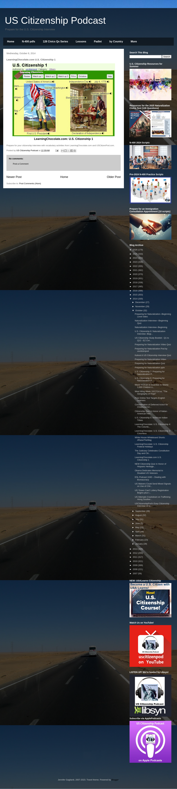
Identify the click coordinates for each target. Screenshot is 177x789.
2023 (135, 262)
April (137, 531)
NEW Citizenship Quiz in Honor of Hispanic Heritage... (150, 465)
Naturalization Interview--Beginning (151, 327)
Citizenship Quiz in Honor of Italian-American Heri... (151, 412)
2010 (135, 561)
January (139, 544)
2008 (135, 569)
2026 (135, 249)
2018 (135, 282)
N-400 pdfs (28, 41)
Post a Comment (20, 164)
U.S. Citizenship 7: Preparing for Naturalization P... (150, 372)
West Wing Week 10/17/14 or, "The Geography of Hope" (151, 392)
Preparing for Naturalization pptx (150, 367)
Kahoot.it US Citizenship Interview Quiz (153, 355)
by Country (116, 41)
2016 (135, 290)
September (140, 511)
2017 (135, 286)
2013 (135, 549)
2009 (135, 565)
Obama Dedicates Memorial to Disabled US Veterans (149, 471)
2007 (135, 573)
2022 (135, 266)
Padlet (98, 41)
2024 (135, 258)
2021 (135, 270)
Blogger (115, 780)
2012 (135, 553)
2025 (135, 254)
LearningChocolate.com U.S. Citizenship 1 (148, 458)
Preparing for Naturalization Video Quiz (153, 344)
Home (10, 41)
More (134, 41)
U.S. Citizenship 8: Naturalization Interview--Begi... (150, 332)
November (140, 306)
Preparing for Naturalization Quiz (150, 363)
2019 (135, 278)
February (139, 540)
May (137, 527)
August (138, 515)
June (137, 523)
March (138, 535)
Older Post (114, 177)
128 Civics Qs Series (55, 41)
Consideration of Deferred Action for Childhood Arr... (151, 405)
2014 (135, 298)
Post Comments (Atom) (30, 183)
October (139, 310)
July (137, 519)
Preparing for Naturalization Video (150, 359)
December (140, 302)
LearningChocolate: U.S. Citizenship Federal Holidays (151, 445)
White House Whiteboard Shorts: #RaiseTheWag (150, 438)
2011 (135, 557)
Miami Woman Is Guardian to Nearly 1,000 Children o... (151, 386)
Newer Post (14, 177)
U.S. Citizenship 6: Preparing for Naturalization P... (150, 379)
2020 (135, 274)
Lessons (81, 41)
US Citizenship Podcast (55, 20)
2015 (135, 294)
